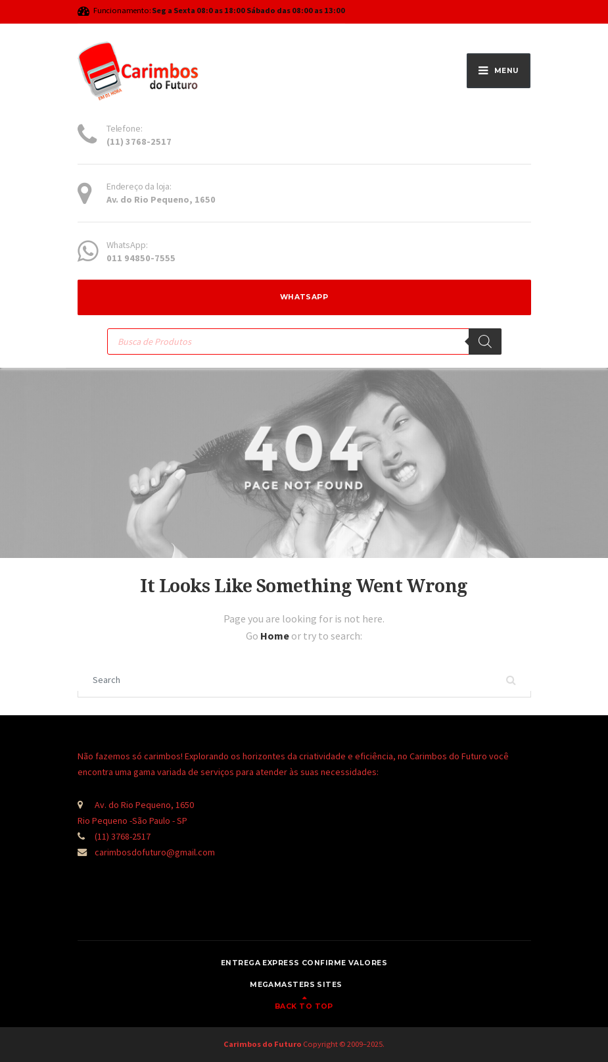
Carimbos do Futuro (262, 1044)
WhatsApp (304, 297)
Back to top (304, 1006)
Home (275, 635)
